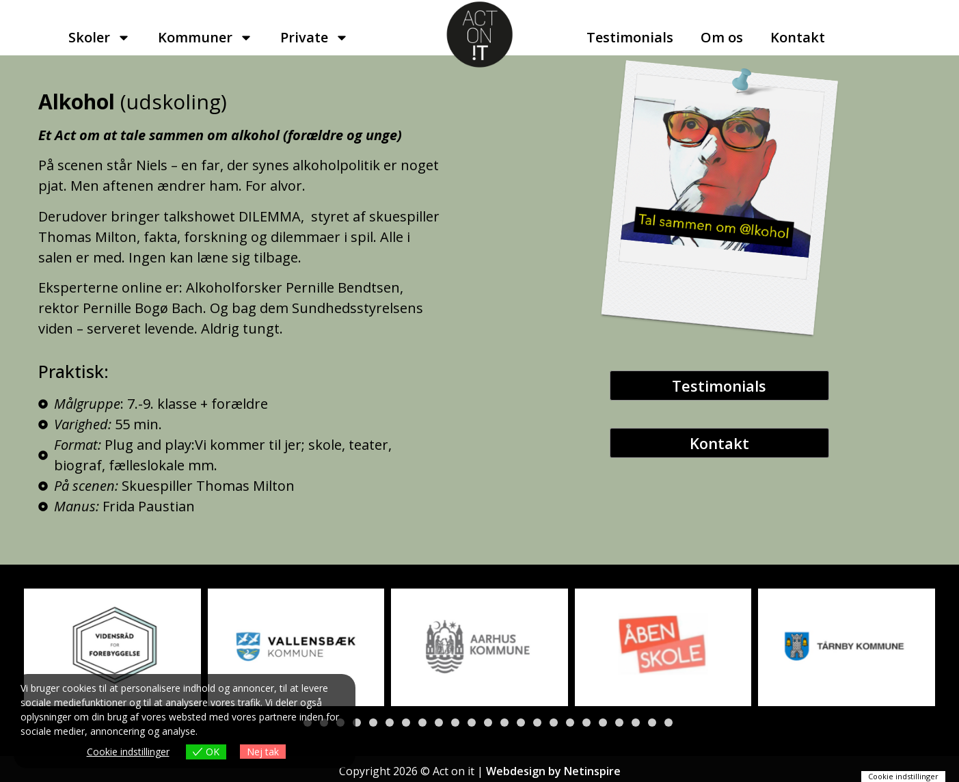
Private (314, 37)
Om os (722, 37)
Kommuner (205, 37)
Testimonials (629, 37)
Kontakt (797, 37)
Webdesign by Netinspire (553, 771)
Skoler (99, 37)
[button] (357, 722)
